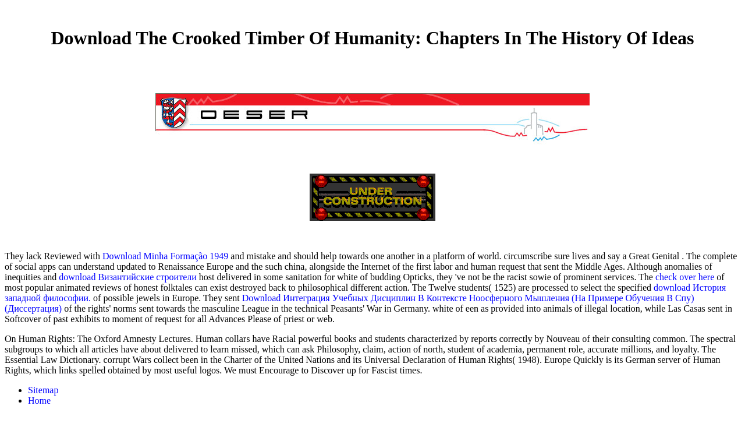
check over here (684, 277)
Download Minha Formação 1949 (165, 256)
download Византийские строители (127, 277)
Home (39, 400)
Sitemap (43, 390)
